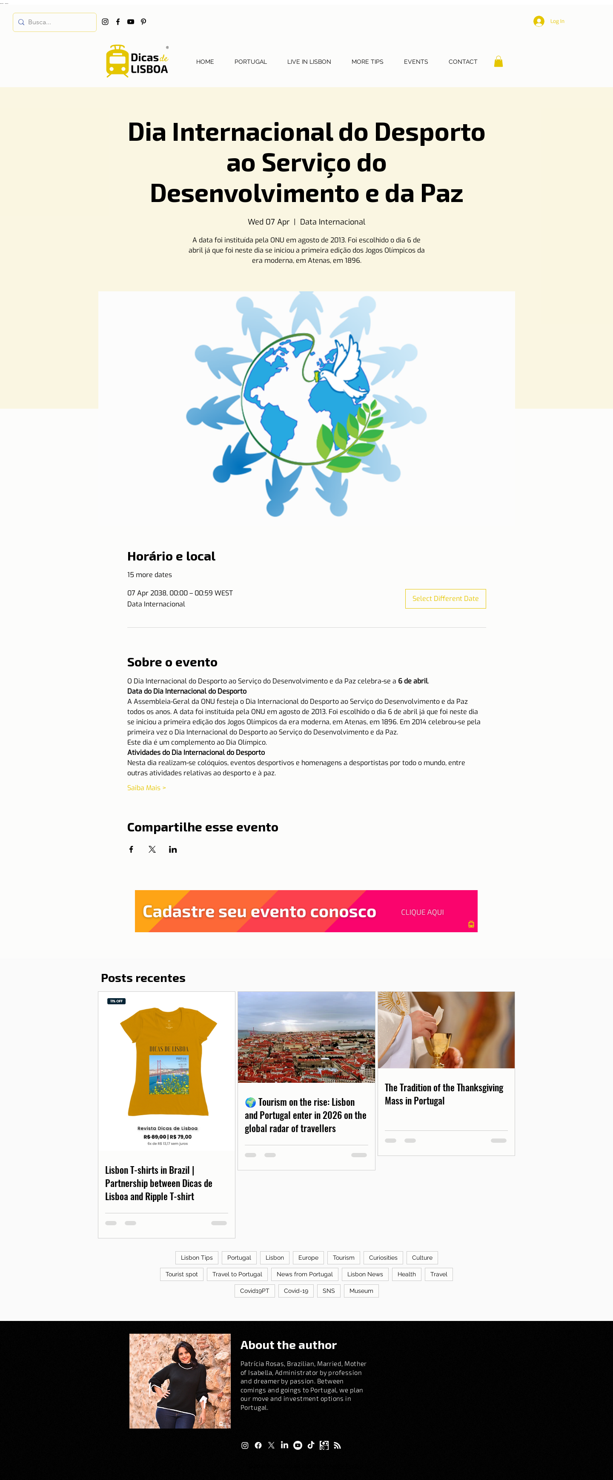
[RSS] (337, 1445)
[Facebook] (118, 21)
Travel (438, 1274)
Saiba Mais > (146, 787)
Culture (422, 1257)
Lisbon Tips (197, 1257)
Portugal (239, 1257)
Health (407, 1274)
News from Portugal (305, 1274)
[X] (271, 1445)
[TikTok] (310, 1445)
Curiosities (383, 1257)
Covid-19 (296, 1290)
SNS (329, 1290)
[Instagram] (105, 21)
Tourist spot (182, 1274)
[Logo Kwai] (324, 1445)
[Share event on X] (152, 849)
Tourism (344, 1257)
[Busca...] (53, 22)
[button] (498, 61)
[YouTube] (130, 21)
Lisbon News (365, 1274)
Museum (361, 1290)
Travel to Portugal (237, 1274)
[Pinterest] (143, 21)
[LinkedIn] (284, 1445)
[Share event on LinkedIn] (173, 849)
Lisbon (275, 1257)
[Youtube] (297, 1445)
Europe (308, 1257)
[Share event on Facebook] (131, 849)
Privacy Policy (343, 1466)
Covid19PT (254, 1290)
